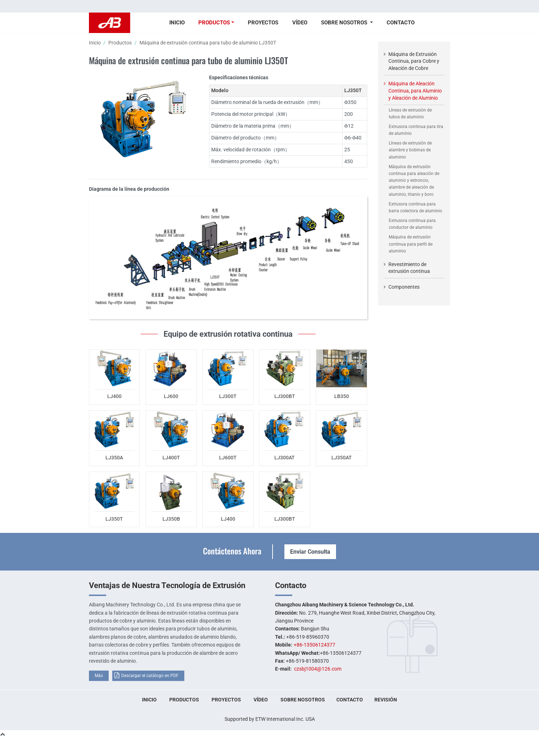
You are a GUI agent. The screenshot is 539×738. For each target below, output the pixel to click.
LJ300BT (284, 396)
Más (99, 675)
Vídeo (299, 22)
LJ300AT (284, 457)
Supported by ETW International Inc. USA (269, 719)
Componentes (404, 287)
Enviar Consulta (310, 551)
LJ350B (171, 519)
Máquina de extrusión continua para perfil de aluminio (410, 244)
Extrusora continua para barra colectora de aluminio (415, 207)
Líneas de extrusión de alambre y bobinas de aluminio (410, 150)
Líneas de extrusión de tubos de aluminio (410, 113)
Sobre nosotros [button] (345, 22)
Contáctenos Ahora (232, 551)
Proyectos (263, 22)
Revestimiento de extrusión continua (409, 267)
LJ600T (228, 457)
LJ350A (114, 457)
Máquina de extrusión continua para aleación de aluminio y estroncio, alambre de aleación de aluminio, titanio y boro (414, 180)
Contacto (401, 22)
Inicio (177, 22)
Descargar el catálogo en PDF (150, 675)
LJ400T (171, 457)
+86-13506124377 (314, 645)
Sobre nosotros (302, 699)
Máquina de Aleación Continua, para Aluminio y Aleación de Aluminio (415, 90)
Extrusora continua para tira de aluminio (416, 130)
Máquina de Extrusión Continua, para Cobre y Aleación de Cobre (413, 61)
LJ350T (114, 519)
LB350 (341, 396)
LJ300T (228, 396)
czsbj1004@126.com (317, 669)
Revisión (385, 699)
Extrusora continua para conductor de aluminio (412, 224)
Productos (120, 43)
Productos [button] (214, 22)
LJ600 (171, 396)
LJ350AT (341, 457)
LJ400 (114, 396)
